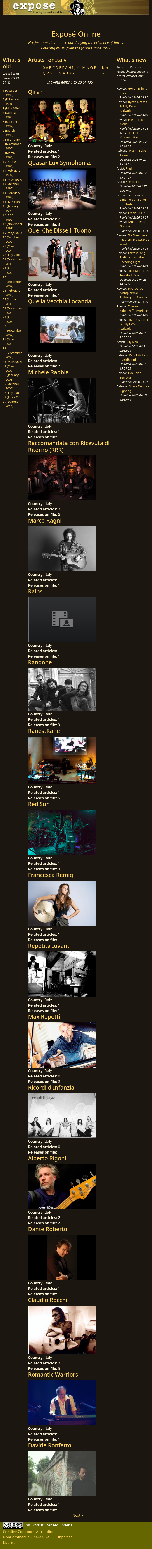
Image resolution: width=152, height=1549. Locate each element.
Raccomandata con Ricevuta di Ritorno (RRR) (69, 446)
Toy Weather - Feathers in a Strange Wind (134, 239)
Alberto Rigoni (47, 1158)
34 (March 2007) (9, 368)
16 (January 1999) (11, 208)
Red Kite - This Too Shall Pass (134, 273)
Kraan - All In (136, 213)
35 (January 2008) (11, 377)
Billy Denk (133, 342)
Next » (77, 1515)
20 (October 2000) (11, 239)
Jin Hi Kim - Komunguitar (132, 135)
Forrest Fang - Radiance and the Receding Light (133, 257)
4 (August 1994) (9, 115)
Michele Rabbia (48, 372)
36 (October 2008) (11, 386)
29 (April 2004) (8, 319)
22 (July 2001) (12, 255)
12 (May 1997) (12, 179)
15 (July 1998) (12, 202)
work (36, 1525)
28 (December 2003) (12, 310)
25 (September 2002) (12, 281)
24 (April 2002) (8, 270)
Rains (35, 591)
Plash (129, 168)
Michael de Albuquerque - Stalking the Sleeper (133, 292)
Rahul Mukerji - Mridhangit (134, 357)
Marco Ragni (44, 520)
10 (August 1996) (10, 164)
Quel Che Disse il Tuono (59, 230)
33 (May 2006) (12, 362)
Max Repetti (44, 1016)
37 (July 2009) (12, 393)
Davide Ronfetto (49, 1445)
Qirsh (35, 91)
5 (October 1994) (10, 124)
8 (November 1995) (12, 146)
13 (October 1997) (11, 186)
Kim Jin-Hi (132, 182)
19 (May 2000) (12, 233)
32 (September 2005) (12, 352)
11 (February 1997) (11, 172)
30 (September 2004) (12, 330)
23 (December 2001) (12, 261)
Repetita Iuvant (48, 945)
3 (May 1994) (11, 108)
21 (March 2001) (9, 248)
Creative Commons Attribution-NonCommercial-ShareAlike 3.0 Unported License (38, 1537)
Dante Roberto (47, 1229)
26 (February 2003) (11, 292)
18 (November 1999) (12, 226)
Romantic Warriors (53, 1374)
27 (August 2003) (10, 301)
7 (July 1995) (11, 139)
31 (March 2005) (9, 341)
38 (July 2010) (12, 397)
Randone (40, 662)
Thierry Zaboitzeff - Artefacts (134, 308)
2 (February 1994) (11, 101)
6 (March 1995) (9, 132)
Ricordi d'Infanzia (51, 1087)
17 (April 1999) (8, 217)
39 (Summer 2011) (11, 404)
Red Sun (39, 804)
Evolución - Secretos (131, 375)
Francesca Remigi (51, 875)
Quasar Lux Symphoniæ (60, 162)
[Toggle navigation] (27, 21)
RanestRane (44, 731)
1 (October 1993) (10, 92)
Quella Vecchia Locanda (59, 301)
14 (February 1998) (11, 195)
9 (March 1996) (9, 155)
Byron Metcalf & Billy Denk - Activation (133, 106)
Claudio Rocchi (47, 1300)
